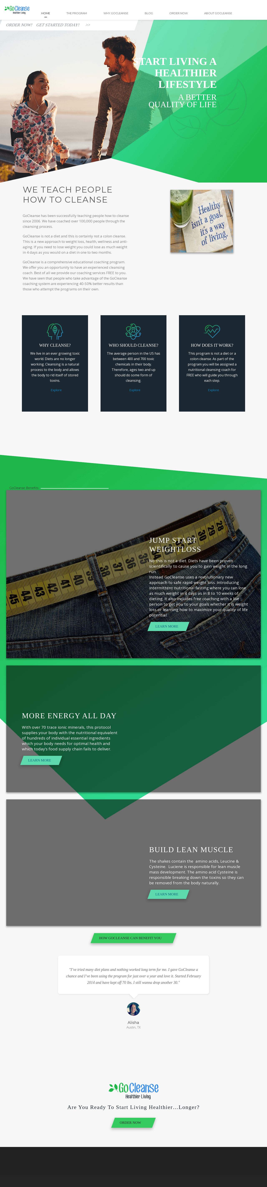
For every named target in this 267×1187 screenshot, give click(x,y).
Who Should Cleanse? (133, 345)
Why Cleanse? (55, 345)
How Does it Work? (212, 345)
